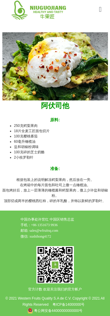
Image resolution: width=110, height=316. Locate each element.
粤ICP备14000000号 (68, 304)
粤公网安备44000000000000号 (55, 311)
